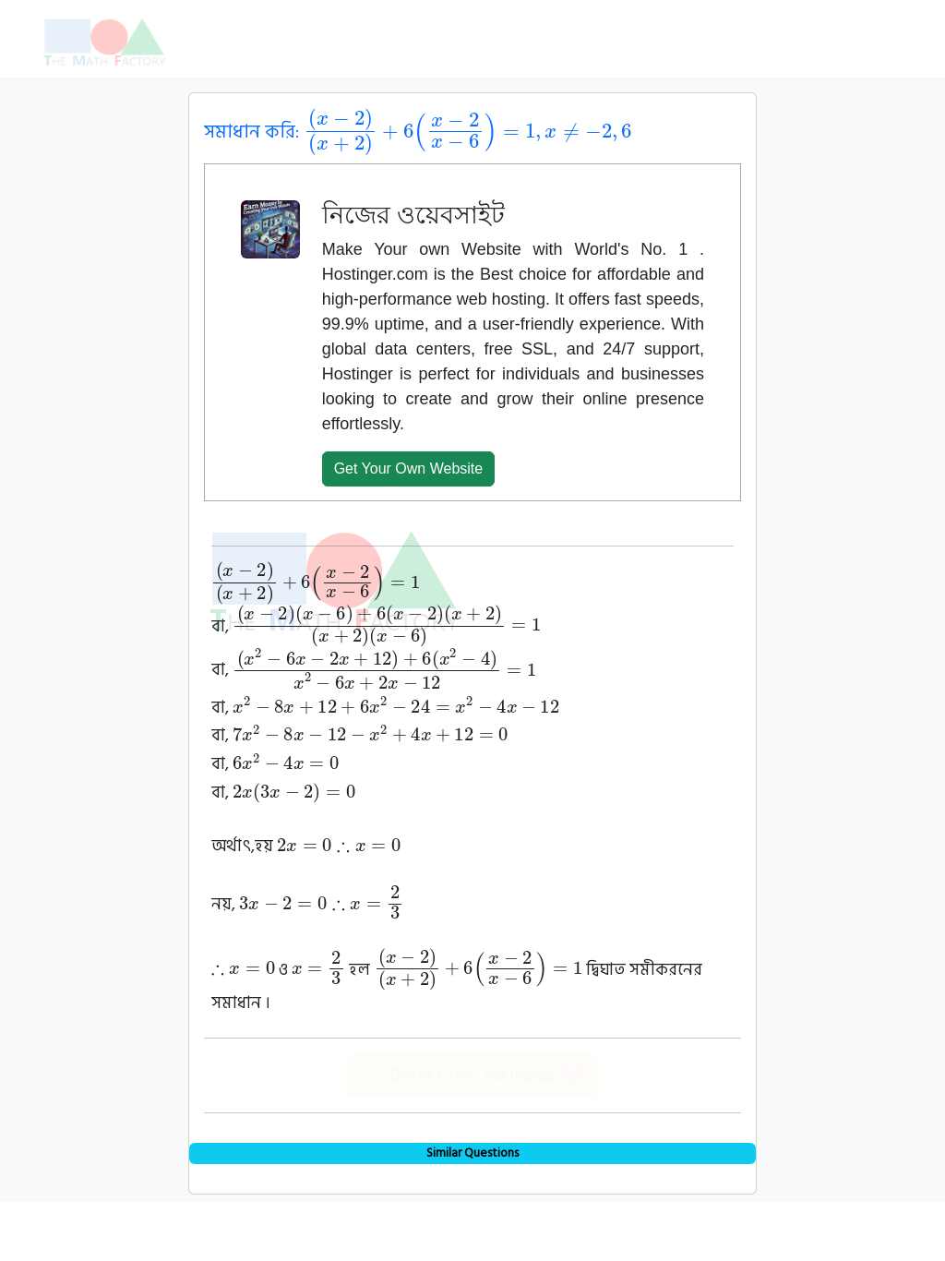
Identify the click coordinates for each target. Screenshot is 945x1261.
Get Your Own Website (409, 468)
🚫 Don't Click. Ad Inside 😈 (472, 1075)
